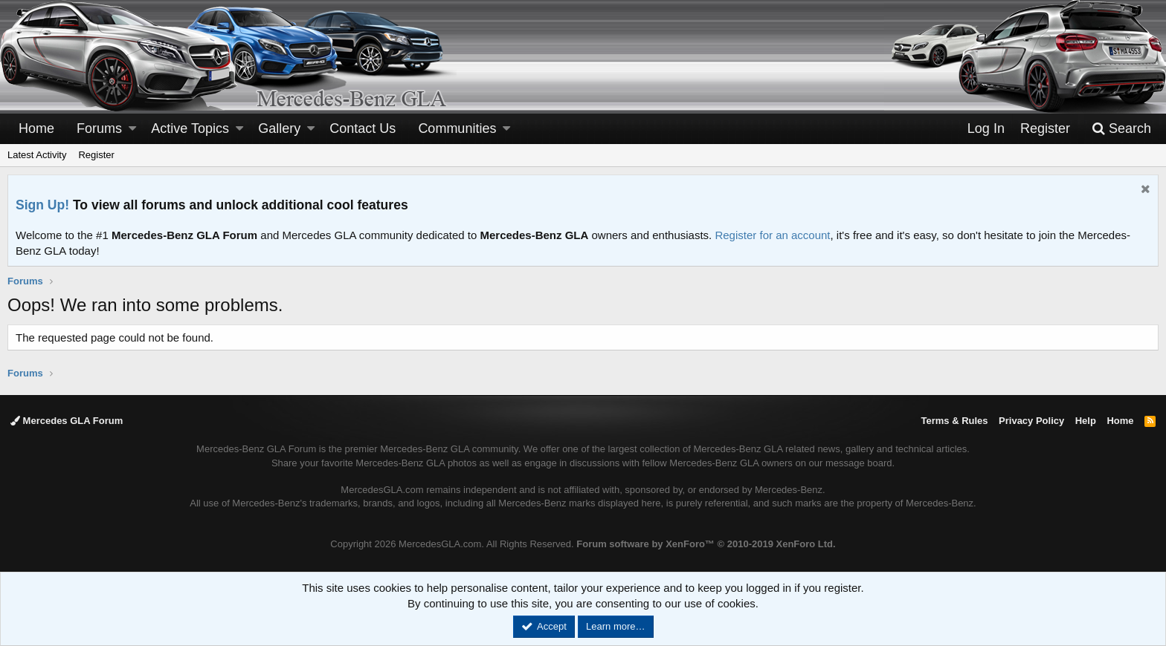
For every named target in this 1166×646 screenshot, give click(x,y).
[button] (132, 129)
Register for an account (772, 235)
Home (36, 128)
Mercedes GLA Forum (66, 420)
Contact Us (362, 128)
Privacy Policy (1031, 420)
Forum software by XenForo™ (705, 543)
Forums (99, 128)
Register (96, 154)
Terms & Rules (954, 420)
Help (1085, 420)
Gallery (279, 128)
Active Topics (190, 128)
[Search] (1121, 129)
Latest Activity (36, 154)
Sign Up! (42, 205)
